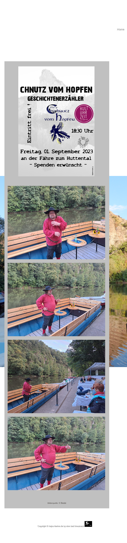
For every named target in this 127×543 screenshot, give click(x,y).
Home (120, 29)
